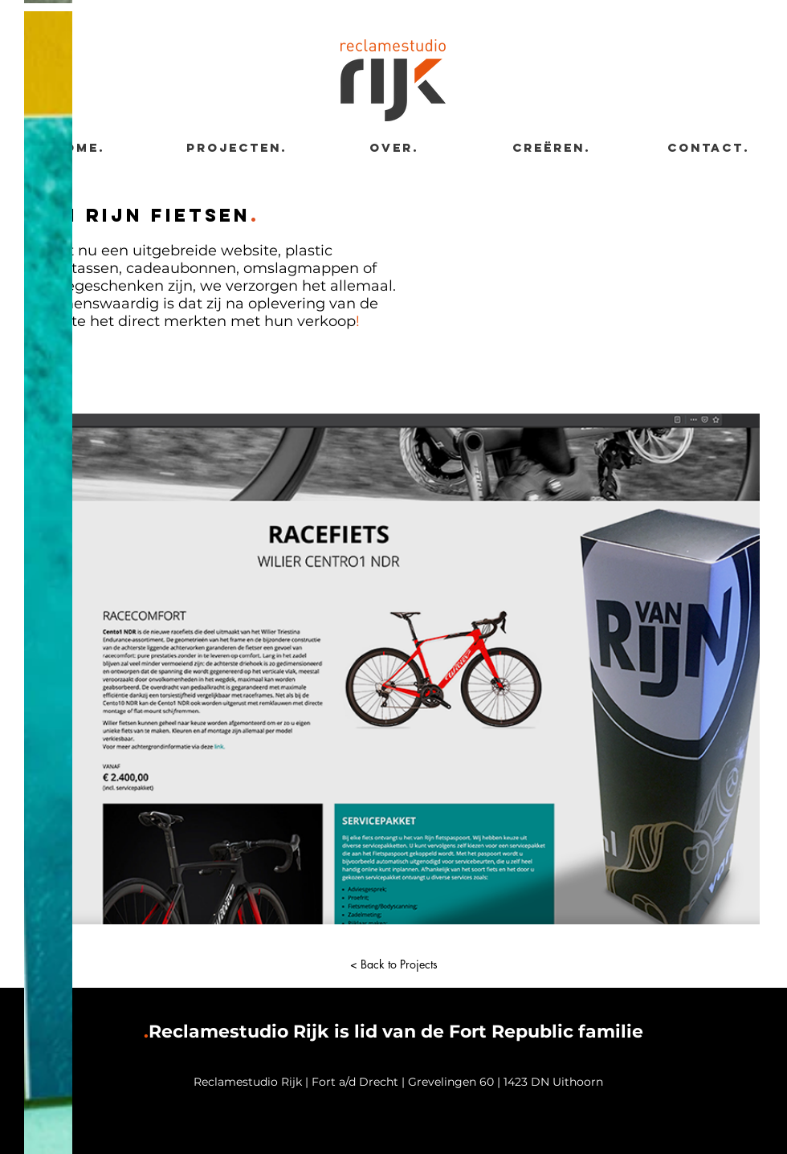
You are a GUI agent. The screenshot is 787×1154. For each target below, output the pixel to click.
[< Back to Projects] (393, 964)
